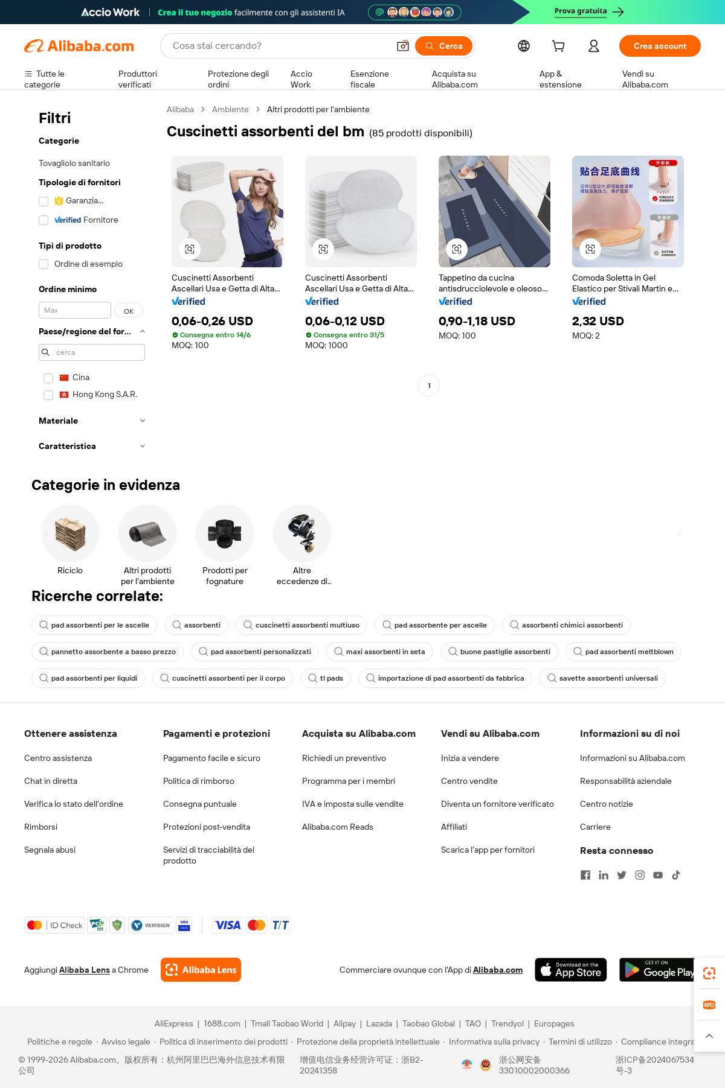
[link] (709, 973)
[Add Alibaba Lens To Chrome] (201, 970)
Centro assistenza (58, 758)
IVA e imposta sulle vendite (353, 804)
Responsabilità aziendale (626, 781)
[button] (403, 46)
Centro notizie (606, 804)
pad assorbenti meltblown (623, 652)
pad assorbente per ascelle (434, 625)
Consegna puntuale (200, 804)
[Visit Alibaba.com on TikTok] (676, 875)
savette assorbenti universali (602, 678)
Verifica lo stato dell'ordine (73, 804)
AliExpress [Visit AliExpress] (174, 1023)
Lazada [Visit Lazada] (379, 1023)
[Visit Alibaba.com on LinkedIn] (603, 875)
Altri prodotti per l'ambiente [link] (318, 109)
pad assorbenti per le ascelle (94, 625)
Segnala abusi (50, 849)
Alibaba (180, 109)
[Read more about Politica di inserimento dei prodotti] (221, 1041)
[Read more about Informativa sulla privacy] (491, 1041)
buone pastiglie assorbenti (499, 652)
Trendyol (507, 1023)
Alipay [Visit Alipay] (345, 1023)
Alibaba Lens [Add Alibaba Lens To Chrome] (84, 970)
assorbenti (196, 625)
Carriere (595, 827)
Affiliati (454, 827)
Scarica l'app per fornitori (488, 849)
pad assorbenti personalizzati (255, 652)
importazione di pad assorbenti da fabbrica (445, 678)
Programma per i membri (348, 781)
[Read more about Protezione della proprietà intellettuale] (365, 1041)
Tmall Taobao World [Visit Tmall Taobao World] (287, 1023)
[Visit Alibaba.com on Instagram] (639, 875)
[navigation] (91, 281)
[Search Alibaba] (279, 45)
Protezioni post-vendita (206, 827)
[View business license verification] (467, 1065)
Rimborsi (40, 827)
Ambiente (230, 109)
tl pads (325, 678)
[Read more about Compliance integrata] (659, 1041)
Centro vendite (469, 781)
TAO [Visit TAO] (473, 1023)
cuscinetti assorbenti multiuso (301, 625)
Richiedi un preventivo (344, 758)
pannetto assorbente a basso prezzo (107, 652)
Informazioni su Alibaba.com (632, 758)
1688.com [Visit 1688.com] (222, 1023)
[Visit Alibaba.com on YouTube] (657, 875)
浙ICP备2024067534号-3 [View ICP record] (655, 1065)
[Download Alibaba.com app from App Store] (571, 970)
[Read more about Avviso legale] (123, 1041)
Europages (554, 1023)
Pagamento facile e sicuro (211, 758)
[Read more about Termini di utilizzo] (577, 1041)
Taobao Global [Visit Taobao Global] (428, 1023)
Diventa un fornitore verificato (497, 804)
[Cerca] (443, 46)
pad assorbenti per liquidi (88, 678)
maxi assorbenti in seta (379, 652)
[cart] (561, 47)
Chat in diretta (50, 781)
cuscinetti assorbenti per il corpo (222, 678)
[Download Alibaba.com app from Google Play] (660, 970)
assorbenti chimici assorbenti (566, 625)
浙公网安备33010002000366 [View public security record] (534, 1065)
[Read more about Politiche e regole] (58, 1041)
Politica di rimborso (198, 781)
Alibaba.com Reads (337, 827)
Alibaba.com (498, 970)
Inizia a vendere (470, 758)
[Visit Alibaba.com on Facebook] (585, 875)
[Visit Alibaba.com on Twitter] (621, 875)
